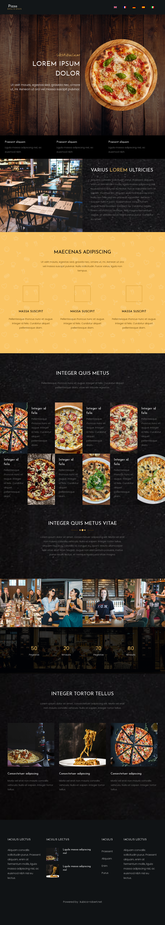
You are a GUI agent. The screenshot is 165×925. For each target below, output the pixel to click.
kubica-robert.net (91, 902)
